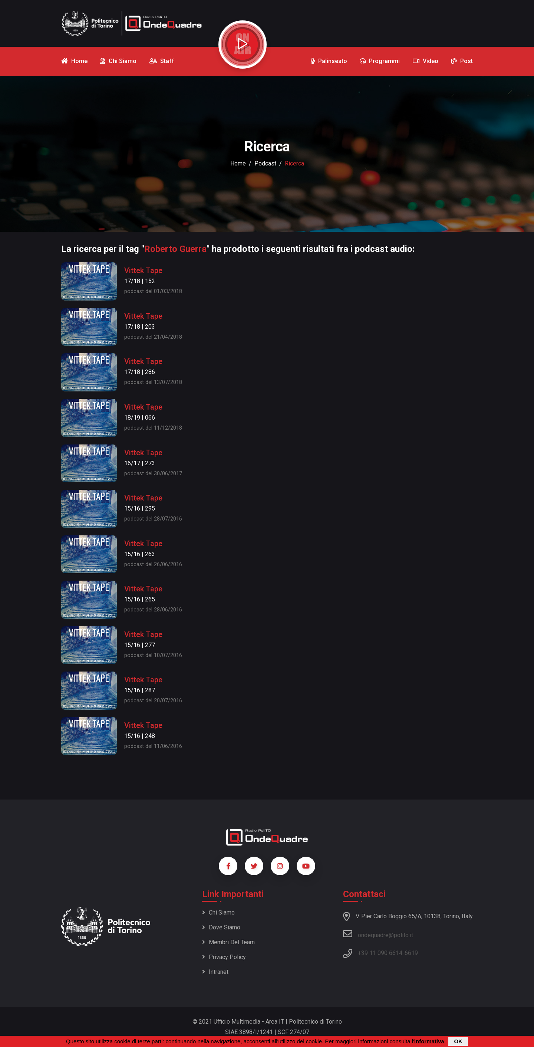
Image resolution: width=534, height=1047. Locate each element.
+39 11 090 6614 (380, 952)
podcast (265, 163)
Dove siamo (221, 927)
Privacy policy (224, 957)
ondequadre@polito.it (378, 934)
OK (458, 1041)
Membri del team (228, 942)
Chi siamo (218, 912)
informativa (429, 1041)
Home (238, 163)
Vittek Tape (143, 270)
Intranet (215, 971)
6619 (411, 952)
